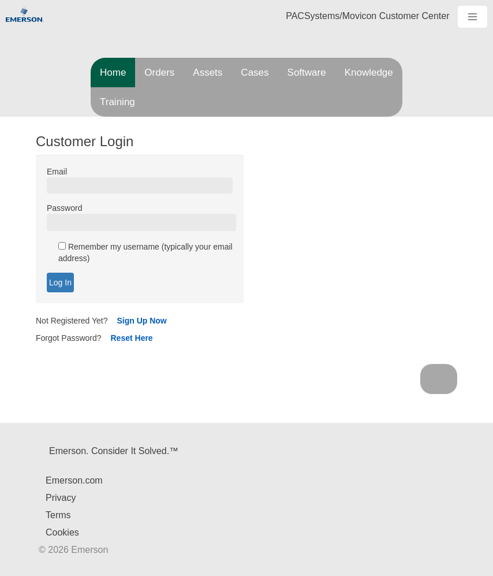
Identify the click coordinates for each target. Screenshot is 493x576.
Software (306, 72)
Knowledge (369, 72)
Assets (207, 72)
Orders (159, 72)
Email (57, 171)
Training (117, 101)
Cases (254, 72)
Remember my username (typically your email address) (145, 252)
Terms (58, 515)
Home (113, 72)
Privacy (61, 498)
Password (64, 208)
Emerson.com (74, 480)
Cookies (62, 532)
